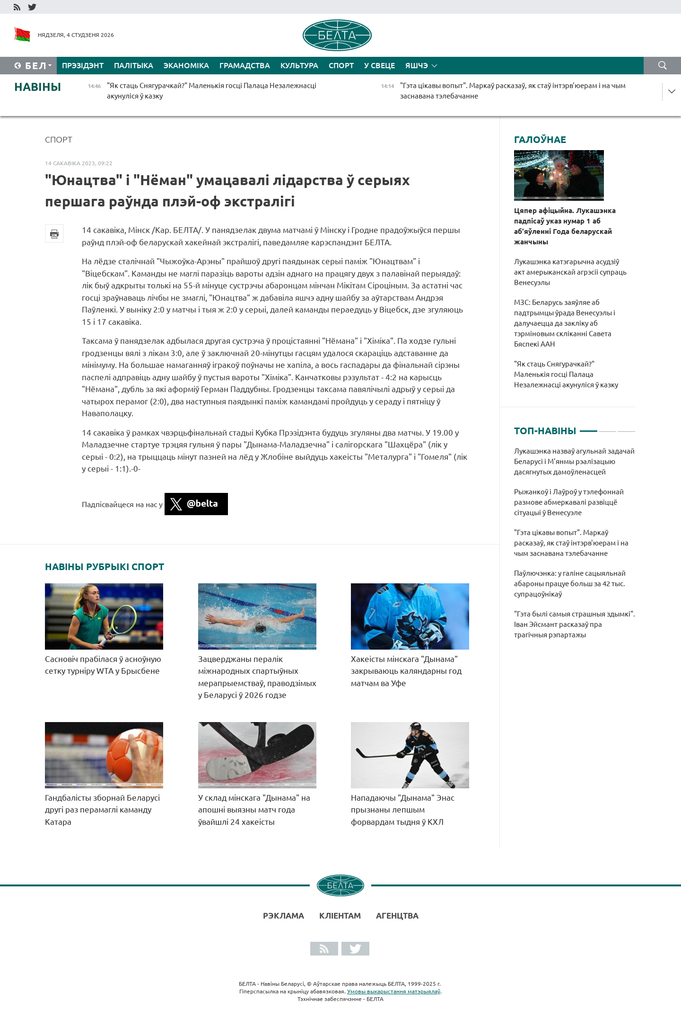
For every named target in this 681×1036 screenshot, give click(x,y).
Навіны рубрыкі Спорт (104, 567)
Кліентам (340, 915)
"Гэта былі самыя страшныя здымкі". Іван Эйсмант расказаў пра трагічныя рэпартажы (574, 624)
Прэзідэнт (83, 65)
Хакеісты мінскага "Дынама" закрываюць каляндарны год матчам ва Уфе (406, 671)
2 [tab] (607, 427)
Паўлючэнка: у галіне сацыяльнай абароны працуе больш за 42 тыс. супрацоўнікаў (570, 583)
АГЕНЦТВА (397, 915)
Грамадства (244, 65)
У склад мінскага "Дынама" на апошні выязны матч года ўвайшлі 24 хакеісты (254, 809)
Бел (36, 65)
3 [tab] (626, 427)
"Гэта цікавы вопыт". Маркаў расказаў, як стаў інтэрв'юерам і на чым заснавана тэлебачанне (571, 542)
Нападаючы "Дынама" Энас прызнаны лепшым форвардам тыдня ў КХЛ (402, 809)
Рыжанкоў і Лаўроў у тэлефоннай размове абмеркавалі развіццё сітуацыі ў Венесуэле (569, 502)
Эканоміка (186, 65)
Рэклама (283, 915)
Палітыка (133, 65)
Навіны (37, 86)
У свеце (379, 65)
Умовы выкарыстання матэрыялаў (393, 991)
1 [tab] (588, 427)
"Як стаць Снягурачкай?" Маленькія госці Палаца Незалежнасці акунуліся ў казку (567, 374)
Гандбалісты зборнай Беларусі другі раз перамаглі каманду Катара (102, 809)
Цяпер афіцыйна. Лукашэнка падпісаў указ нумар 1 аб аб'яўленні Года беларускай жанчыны (565, 226)
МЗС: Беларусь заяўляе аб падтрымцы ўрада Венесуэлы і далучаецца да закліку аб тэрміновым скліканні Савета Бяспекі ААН (564, 323)
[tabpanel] (575, 548)
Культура (299, 65)
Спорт (341, 65)
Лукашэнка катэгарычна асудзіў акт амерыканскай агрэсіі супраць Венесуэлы (570, 272)
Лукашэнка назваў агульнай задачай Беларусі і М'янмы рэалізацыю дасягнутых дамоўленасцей (574, 461)
